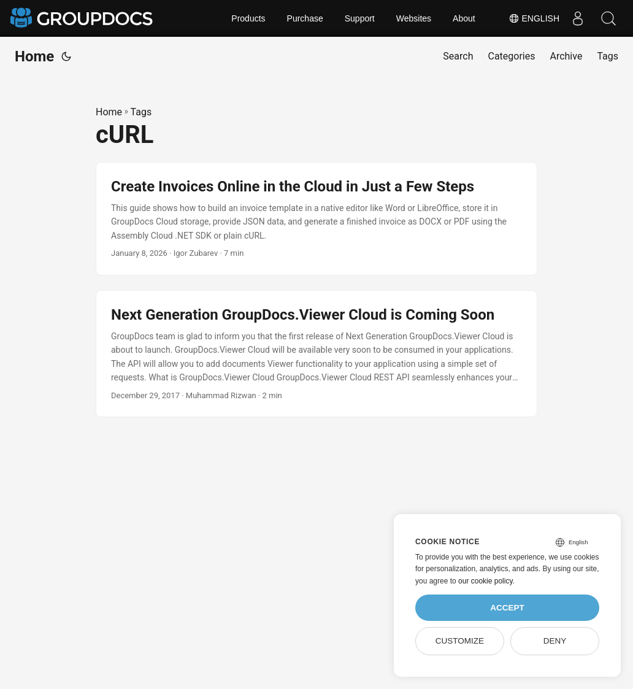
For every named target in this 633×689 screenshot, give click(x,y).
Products (248, 18)
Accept (507, 607)
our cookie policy (485, 581)
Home (34, 56)
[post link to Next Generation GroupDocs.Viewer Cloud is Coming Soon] (316, 354)
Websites (413, 18)
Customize (459, 640)
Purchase (305, 18)
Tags (141, 112)
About (464, 18)
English (533, 18)
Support (360, 18)
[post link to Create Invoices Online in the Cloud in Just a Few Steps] (316, 219)
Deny (555, 640)
